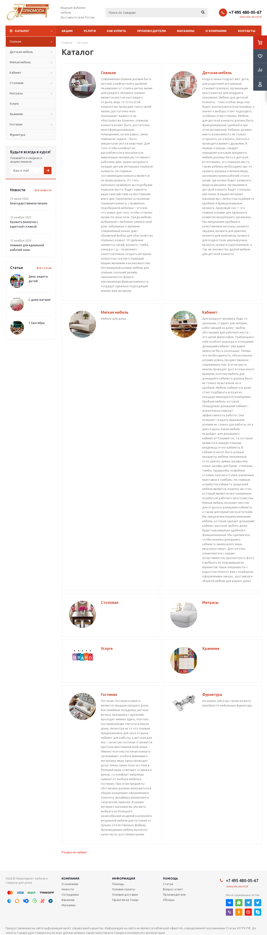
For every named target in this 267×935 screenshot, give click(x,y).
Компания (70, 878)
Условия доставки (125, 894)
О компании (216, 30)
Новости (68, 889)
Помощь (170, 878)
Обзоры (169, 899)
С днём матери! (39, 299)
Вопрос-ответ (173, 889)
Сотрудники (70, 894)
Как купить (116, 30)
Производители (151, 30)
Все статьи (44, 267)
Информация (123, 878)
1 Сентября (36, 322)
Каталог (22, 30)
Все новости (43, 190)
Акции (67, 30)
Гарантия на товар (125, 899)
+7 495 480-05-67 (245, 12)
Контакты (246, 30)
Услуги (90, 30)
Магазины (185, 30)
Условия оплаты (123, 889)
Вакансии (68, 899)
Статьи (168, 884)
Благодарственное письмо (29, 203)
